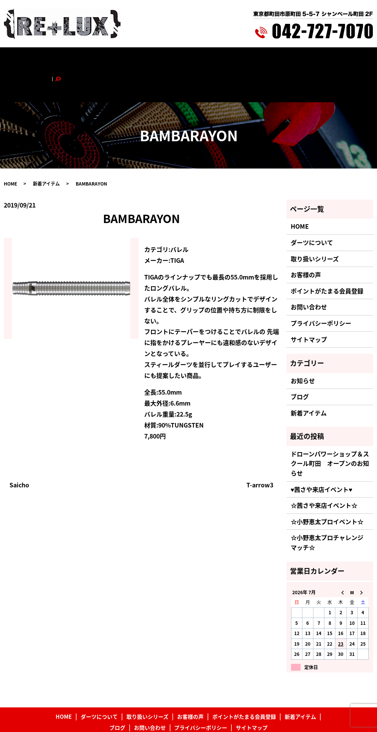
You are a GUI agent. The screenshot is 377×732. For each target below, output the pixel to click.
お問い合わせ (318, 59)
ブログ (289, 59)
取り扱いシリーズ (117, 59)
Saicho (19, 454)
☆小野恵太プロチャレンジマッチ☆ (327, 511)
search (346, 59)
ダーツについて (72, 59)
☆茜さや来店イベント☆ (324, 474)
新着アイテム (260, 59)
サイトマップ (309, 308)
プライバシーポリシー (321, 292)
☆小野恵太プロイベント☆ (327, 490)
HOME (40, 59)
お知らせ (303, 349)
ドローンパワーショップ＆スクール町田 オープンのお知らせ (330, 432)
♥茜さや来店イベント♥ (321, 458)
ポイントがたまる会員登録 (207, 59)
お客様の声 (156, 59)
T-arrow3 (259, 454)
